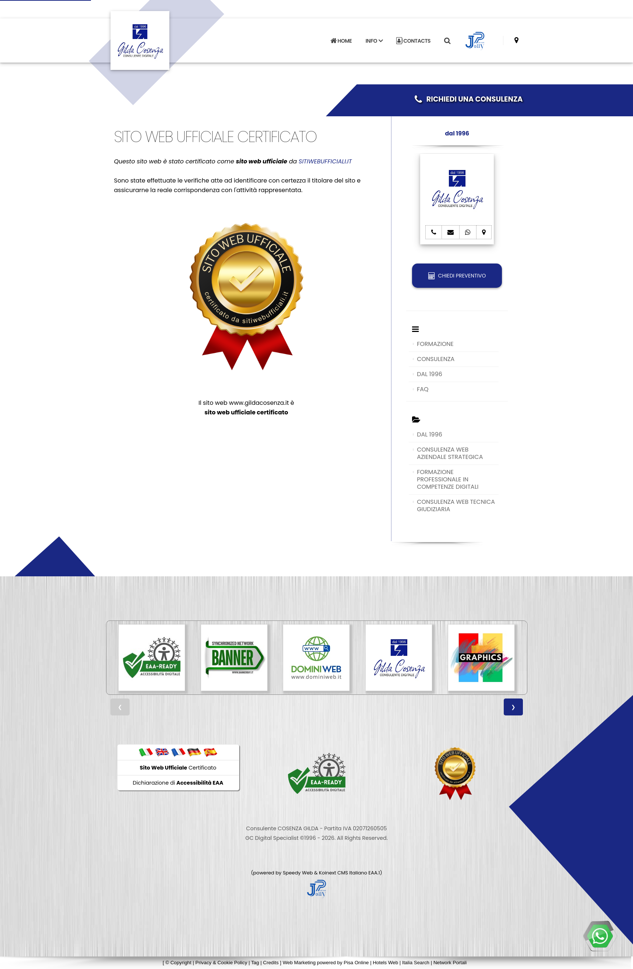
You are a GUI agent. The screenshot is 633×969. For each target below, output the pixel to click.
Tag (255, 962)
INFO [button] (374, 41)
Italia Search (415, 962)
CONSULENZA (435, 359)
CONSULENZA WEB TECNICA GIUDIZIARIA (456, 505)
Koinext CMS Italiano (343, 872)
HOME (341, 41)
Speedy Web (298, 872)
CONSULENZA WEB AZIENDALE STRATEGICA (450, 453)
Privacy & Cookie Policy (221, 962)
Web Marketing (300, 962)
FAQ (422, 389)
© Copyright (178, 962)
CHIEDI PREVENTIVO (457, 275)
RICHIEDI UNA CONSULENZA (469, 99)
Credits (270, 962)
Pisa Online (356, 962)
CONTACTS (413, 41)
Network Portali (450, 962)
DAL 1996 (429, 374)
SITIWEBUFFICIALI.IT (325, 161)
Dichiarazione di (178, 782)
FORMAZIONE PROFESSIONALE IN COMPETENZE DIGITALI (447, 479)
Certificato (178, 767)
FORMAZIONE (435, 344)
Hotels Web (385, 962)
